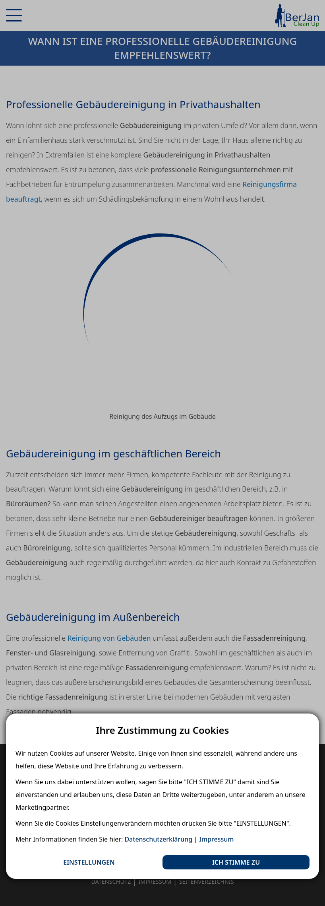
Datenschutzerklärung (158, 839)
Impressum (216, 839)
